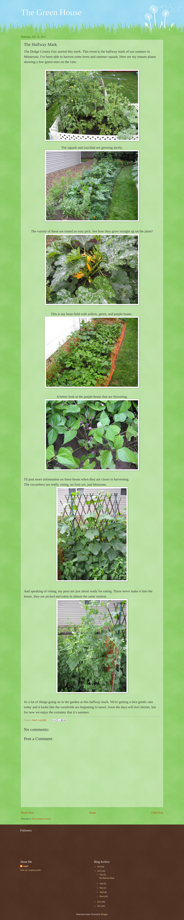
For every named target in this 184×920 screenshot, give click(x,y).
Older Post (157, 812)
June (102, 883)
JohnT (25, 866)
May (102, 888)
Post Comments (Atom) (41, 819)
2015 (99, 871)
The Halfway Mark (106, 878)
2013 (99, 902)
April (102, 892)
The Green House (51, 12)
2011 (99, 906)
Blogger (104, 914)
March (102, 896)
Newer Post (27, 812)
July (101, 875)
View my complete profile (30, 870)
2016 (99, 867)
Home (92, 812)
